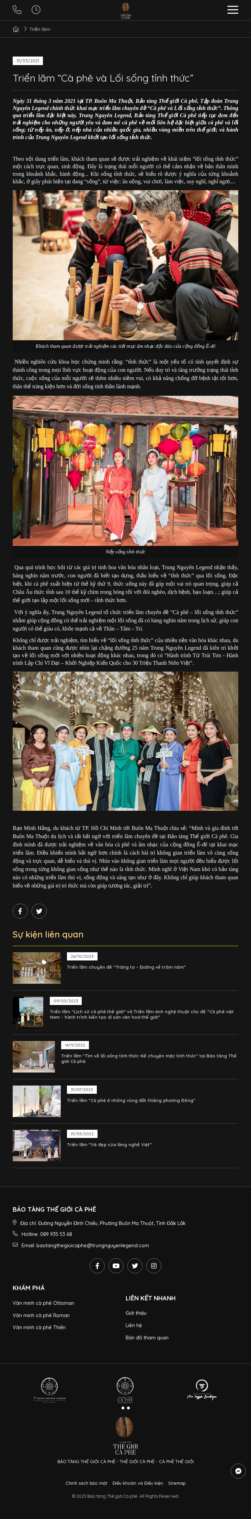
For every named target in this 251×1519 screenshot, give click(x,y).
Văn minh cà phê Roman (41, 1315)
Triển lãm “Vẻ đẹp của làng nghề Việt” (109, 1144)
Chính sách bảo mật (86, 1483)
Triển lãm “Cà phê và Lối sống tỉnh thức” (103, 78)
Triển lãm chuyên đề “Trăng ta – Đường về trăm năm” (126, 967)
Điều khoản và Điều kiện (138, 1483)
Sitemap (176, 1483)
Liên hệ (134, 1325)
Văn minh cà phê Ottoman (43, 1303)
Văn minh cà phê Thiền (39, 1327)
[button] (232, 11)
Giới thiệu (136, 1313)
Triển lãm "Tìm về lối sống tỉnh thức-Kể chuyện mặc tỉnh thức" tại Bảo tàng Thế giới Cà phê (149, 1058)
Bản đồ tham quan (147, 1337)
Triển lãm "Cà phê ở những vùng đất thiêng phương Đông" (131, 1100)
